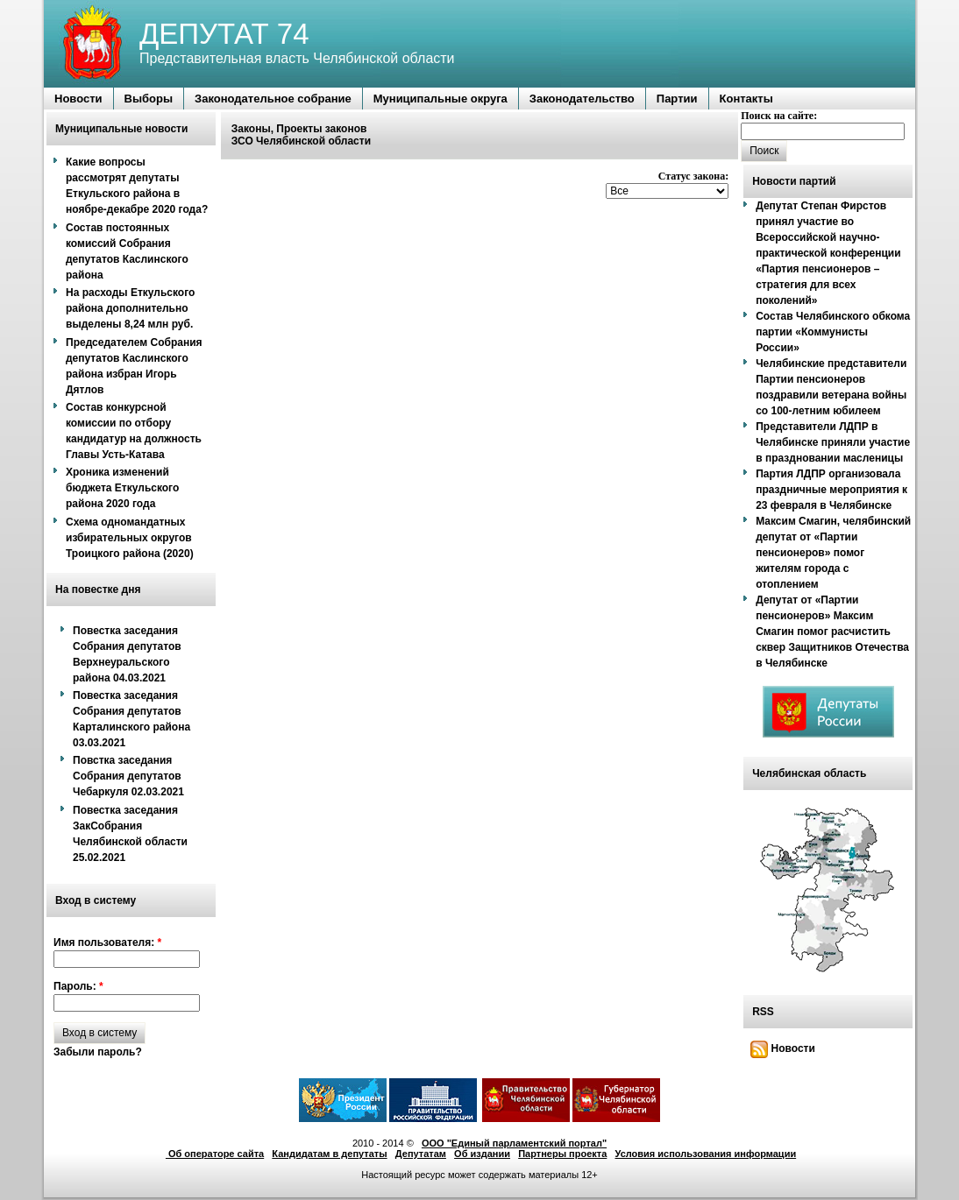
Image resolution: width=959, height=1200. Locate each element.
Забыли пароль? (97, 1052)
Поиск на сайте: (779, 115)
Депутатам (420, 1153)
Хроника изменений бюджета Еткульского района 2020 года (122, 488)
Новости (782, 1048)
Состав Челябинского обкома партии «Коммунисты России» (833, 332)
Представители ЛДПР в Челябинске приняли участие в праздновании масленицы (833, 442)
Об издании (482, 1153)
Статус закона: (693, 176)
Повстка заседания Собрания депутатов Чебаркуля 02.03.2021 (128, 776)
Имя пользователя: (107, 942)
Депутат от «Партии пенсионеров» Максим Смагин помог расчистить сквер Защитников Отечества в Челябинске (832, 631)
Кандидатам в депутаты (329, 1153)
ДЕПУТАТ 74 (224, 34)
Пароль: (78, 986)
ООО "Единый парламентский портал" (514, 1143)
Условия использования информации (706, 1153)
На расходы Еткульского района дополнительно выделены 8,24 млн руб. (130, 308)
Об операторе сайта (215, 1153)
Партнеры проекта (562, 1153)
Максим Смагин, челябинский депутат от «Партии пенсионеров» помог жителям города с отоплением (833, 552)
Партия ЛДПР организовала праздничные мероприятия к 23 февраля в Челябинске (831, 490)
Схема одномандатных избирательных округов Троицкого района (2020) (130, 538)
